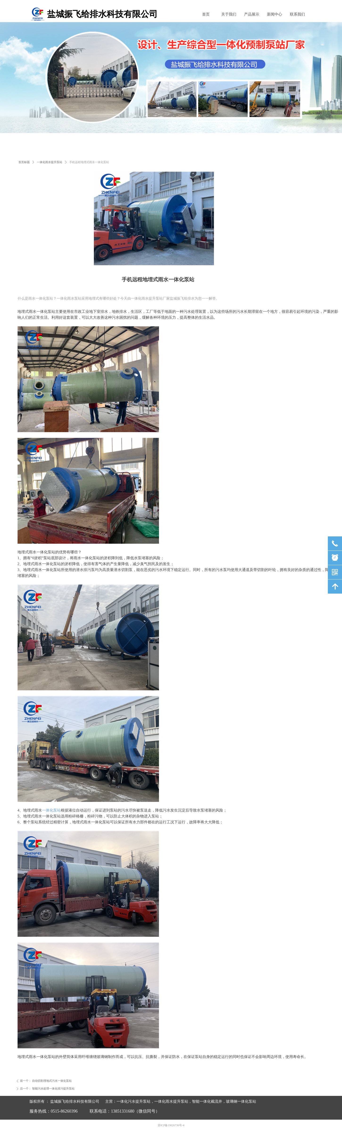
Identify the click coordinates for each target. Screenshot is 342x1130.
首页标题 (24, 162)
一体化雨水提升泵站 (49, 162)
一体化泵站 (51, 810)
